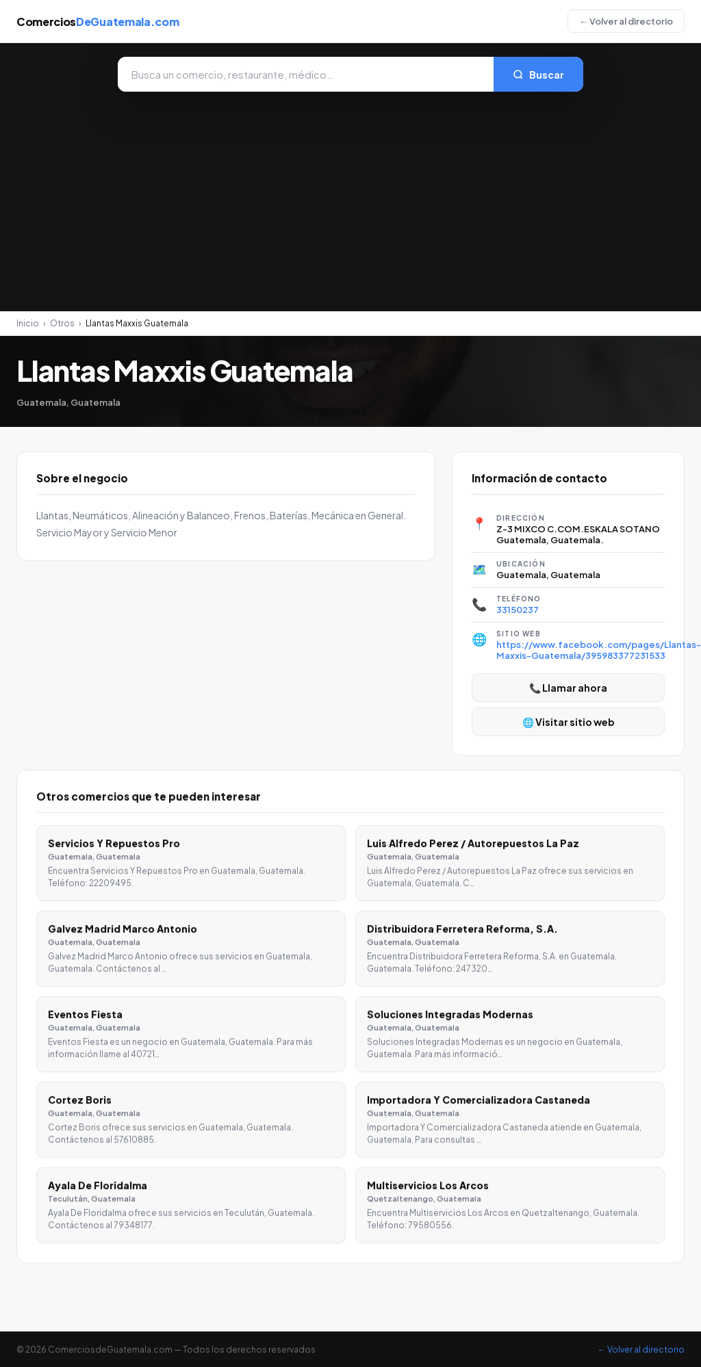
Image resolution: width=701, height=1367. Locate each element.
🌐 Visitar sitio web (568, 722)
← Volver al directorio (626, 21)
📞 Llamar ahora (568, 687)
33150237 (517, 609)
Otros (62, 323)
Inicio (27, 323)
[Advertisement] (350, 194)
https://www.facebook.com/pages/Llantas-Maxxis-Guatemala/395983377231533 (598, 650)
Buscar (538, 74)
